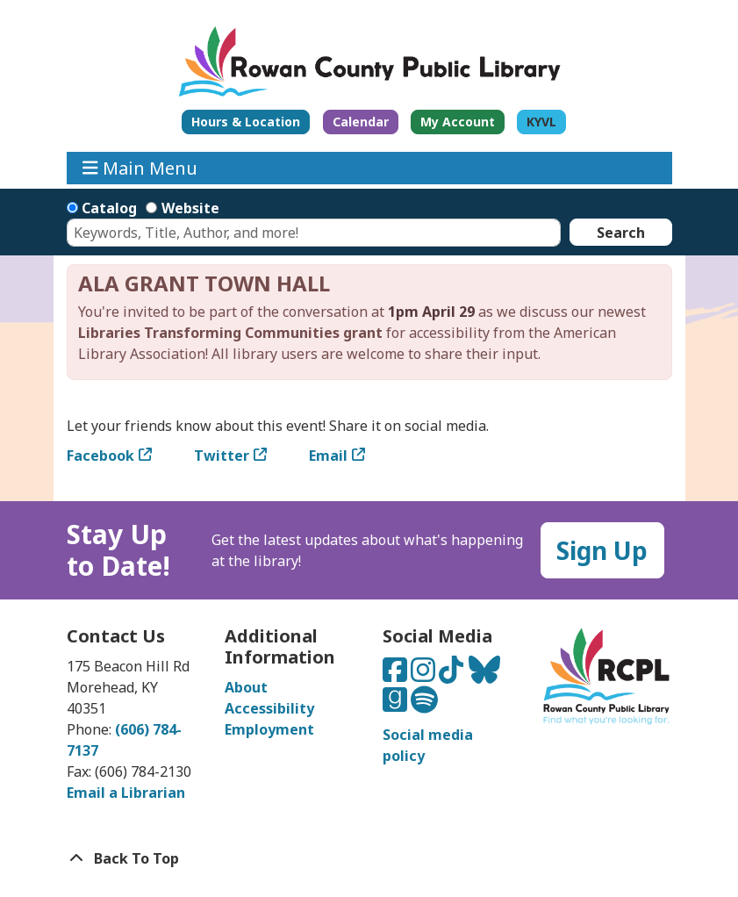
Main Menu (139, 168)
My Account (457, 121)
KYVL (541, 121)
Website (190, 208)
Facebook (100, 455)
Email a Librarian (126, 792)
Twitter (221, 455)
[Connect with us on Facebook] (397, 675)
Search (621, 232)
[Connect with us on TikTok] (453, 675)
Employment (269, 729)
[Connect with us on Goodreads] (397, 704)
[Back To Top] (369, 858)
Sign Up (602, 550)
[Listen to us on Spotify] (424, 704)
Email (328, 455)
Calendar (361, 121)
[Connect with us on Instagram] (425, 675)
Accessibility (269, 708)
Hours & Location (245, 121)
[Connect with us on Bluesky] (484, 675)
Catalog (109, 208)
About (246, 687)
